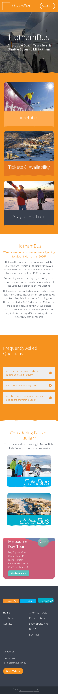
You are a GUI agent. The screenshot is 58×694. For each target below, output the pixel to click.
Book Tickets (47, 6)
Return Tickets (37, 618)
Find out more (18, 572)
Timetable (8, 618)
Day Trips (34, 634)
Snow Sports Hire (38, 623)
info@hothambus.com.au (14, 662)
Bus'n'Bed (34, 629)
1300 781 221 (9, 658)
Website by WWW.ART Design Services (29, 691)
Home (6, 612)
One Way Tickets (38, 612)
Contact (7, 623)
